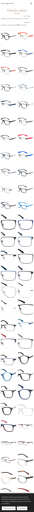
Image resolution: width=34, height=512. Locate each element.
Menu (31, 3)
